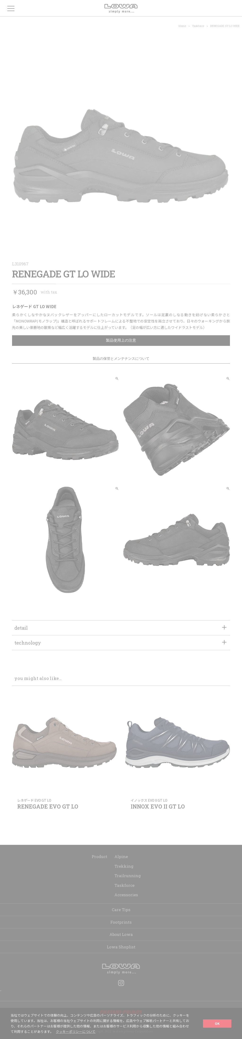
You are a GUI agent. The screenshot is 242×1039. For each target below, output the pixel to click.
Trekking (124, 866)
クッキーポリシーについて (75, 1031)
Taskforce (198, 26)
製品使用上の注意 (121, 340)
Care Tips (121, 909)
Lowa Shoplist (121, 947)
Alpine (121, 856)
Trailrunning (127, 875)
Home (182, 26)
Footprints (121, 922)
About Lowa (121, 934)
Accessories (126, 894)
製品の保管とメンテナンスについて (121, 358)
